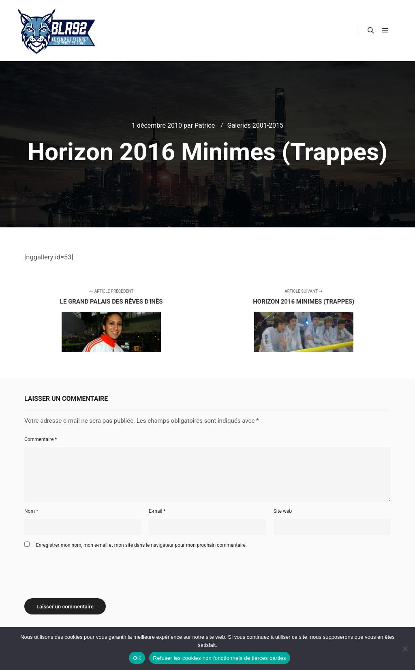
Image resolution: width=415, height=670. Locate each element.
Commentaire (40, 439)
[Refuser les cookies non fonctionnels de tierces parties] (405, 648)
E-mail (157, 511)
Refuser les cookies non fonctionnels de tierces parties (219, 658)
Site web (283, 511)
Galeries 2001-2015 (255, 125)
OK (137, 658)
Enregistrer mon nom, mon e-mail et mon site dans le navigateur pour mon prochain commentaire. (141, 545)
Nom (31, 511)
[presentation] (86, 570)
